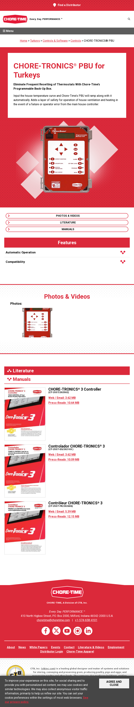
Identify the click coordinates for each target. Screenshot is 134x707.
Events (55, 647)
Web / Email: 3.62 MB (62, 397)
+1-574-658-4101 (86, 620)
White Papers (38, 647)
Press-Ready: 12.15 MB (63, 516)
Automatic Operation (65, 252)
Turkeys (35, 40)
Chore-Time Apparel (80, 651)
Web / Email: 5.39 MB (62, 511)
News (22, 647)
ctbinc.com (48, 668)
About (11, 647)
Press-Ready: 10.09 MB (63, 459)
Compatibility (65, 261)
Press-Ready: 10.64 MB (63, 402)
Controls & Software (55, 40)
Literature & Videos (91, 647)
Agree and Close (114, 683)
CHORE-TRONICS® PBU (99, 40)
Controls (76, 40)
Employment (116, 647)
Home (23, 40)
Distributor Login (51, 651)
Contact (69, 647)
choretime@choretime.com (53, 620)
